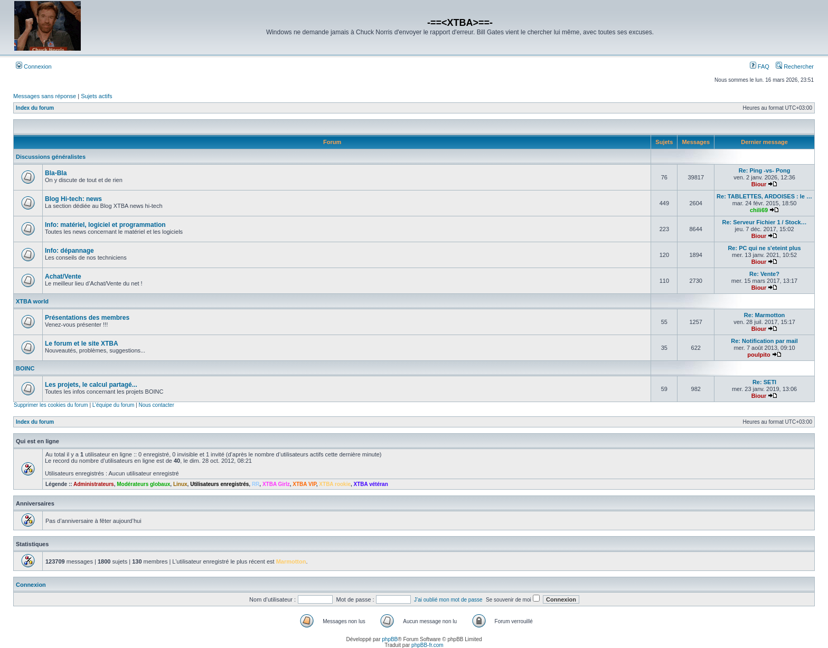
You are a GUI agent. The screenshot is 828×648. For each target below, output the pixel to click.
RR (255, 484)
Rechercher (795, 66)
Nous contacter (156, 405)
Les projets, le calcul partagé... (91, 384)
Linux (180, 484)
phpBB (390, 639)
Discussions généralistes (51, 157)
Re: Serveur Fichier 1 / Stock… (764, 222)
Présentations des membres (87, 317)
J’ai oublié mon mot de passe (448, 600)
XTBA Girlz (276, 484)
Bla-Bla (56, 173)
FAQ (759, 66)
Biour (759, 184)
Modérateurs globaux (143, 484)
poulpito (758, 354)
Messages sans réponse (44, 96)
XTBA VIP (304, 484)
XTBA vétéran (371, 484)
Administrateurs (93, 484)
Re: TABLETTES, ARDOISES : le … (764, 196)
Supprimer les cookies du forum (51, 405)
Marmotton (291, 561)
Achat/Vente (63, 276)
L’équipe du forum (113, 405)
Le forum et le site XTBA (81, 343)
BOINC (25, 368)
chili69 (759, 210)
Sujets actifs (96, 96)
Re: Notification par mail (764, 341)
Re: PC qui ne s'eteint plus (764, 248)
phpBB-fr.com (427, 645)
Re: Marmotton (764, 315)
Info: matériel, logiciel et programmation (105, 224)
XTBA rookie (335, 484)
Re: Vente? (764, 274)
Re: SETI (764, 382)
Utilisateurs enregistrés (219, 484)
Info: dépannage (69, 250)
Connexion (34, 66)
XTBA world (32, 301)
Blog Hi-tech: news (73, 199)
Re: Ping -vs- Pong (765, 170)
